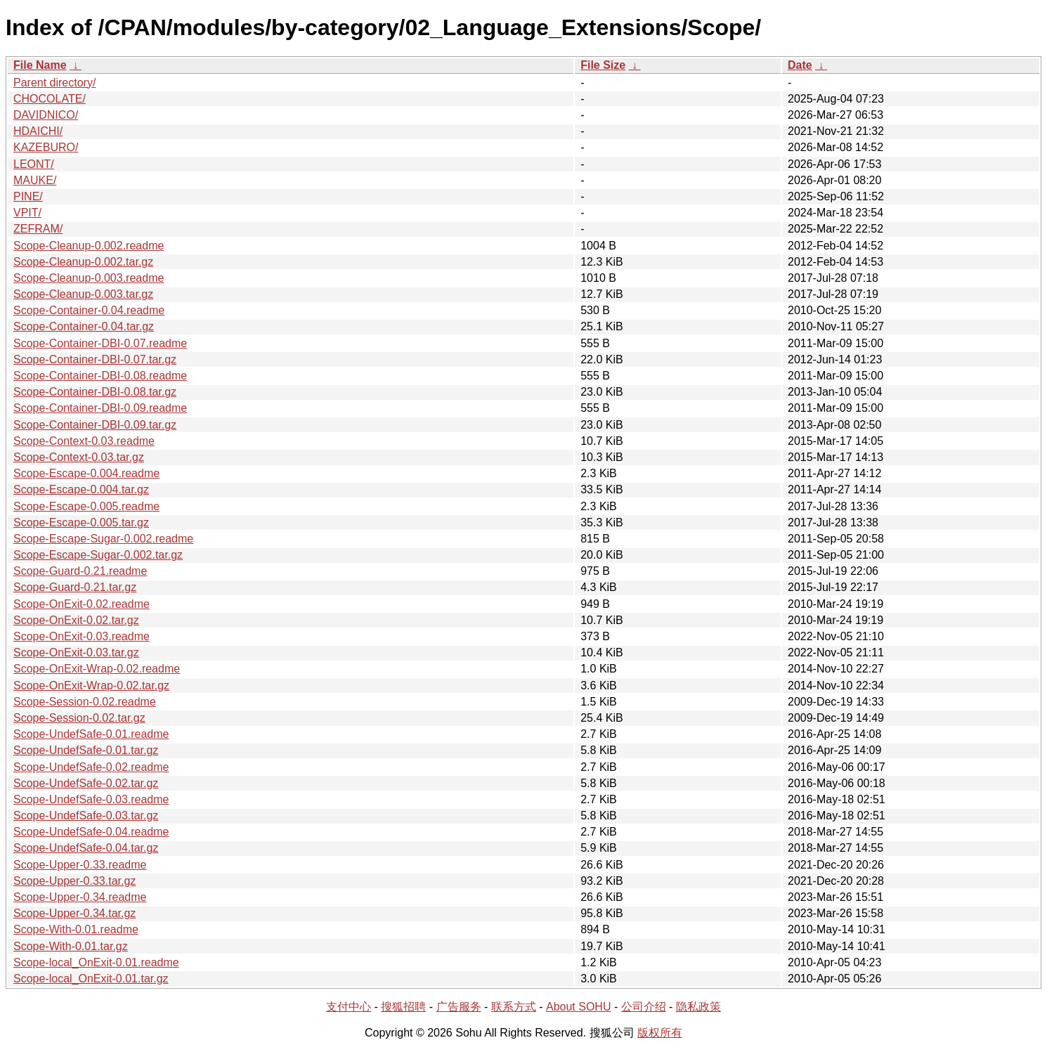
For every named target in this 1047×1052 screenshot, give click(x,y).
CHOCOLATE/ (49, 99)
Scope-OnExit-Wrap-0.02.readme (96, 669)
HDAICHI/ (38, 131)
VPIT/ (27, 213)
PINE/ (28, 196)
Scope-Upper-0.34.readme (79, 897)
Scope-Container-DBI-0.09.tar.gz (94, 425)
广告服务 (458, 1007)
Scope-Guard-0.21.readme (80, 571)
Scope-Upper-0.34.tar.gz (74, 913)
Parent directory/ (54, 83)
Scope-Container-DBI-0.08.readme (100, 376)
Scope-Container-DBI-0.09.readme (100, 408)
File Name (40, 65)
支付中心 (348, 1007)
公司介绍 (643, 1007)
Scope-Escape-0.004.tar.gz (81, 489)
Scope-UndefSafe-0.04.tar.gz (85, 848)
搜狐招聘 (403, 1007)
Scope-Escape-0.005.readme (86, 506)
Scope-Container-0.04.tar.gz (83, 326)
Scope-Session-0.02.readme (84, 702)
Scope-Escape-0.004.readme (86, 473)
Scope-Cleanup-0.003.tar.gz (83, 294)
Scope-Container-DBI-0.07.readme (100, 343)
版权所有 (659, 1033)
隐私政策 (698, 1007)
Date (800, 65)
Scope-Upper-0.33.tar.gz (74, 881)
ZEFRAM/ (38, 229)
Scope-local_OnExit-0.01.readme (96, 962)
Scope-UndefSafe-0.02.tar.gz (85, 783)
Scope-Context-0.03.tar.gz (78, 457)
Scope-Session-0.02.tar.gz (79, 718)
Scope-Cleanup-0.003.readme (88, 278)
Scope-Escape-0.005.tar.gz (81, 522)
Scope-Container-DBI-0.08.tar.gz (94, 392)
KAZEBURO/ (45, 147)
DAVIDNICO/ (45, 115)
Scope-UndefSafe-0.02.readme (91, 767)
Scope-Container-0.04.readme (88, 310)
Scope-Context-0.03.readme (84, 441)
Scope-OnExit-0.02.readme (81, 604)
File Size (602, 65)
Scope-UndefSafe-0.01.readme (91, 734)
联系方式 (513, 1007)
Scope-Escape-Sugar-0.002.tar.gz (98, 555)
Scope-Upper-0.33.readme (79, 865)
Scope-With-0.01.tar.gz (70, 946)
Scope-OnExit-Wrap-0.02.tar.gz (91, 685)
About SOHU (578, 1007)
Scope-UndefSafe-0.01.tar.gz (85, 750)
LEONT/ (33, 164)
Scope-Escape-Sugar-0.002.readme (103, 539)
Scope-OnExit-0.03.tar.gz (76, 652)
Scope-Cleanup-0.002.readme (88, 246)
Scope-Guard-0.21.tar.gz (74, 587)
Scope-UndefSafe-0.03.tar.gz (85, 816)
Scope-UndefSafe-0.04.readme (91, 832)
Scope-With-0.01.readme (75, 929)
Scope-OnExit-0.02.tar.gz (76, 620)
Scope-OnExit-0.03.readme (81, 636)
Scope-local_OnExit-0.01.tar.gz (91, 979)
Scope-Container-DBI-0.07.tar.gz (94, 359)
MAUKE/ (34, 180)
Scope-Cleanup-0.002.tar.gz (83, 262)
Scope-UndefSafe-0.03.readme (91, 799)
